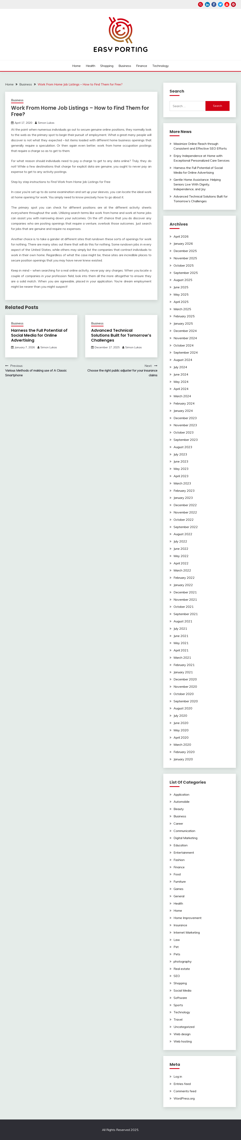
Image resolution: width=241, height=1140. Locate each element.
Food (177, 874)
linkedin (207, 4)
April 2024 (181, 389)
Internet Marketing (187, 932)
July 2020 (180, 716)
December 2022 (185, 505)
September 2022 (186, 527)
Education (181, 845)
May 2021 (181, 643)
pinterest (233, 4)
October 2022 (184, 520)
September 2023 (186, 440)
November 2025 (185, 258)
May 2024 (181, 382)
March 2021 (182, 657)
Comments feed (185, 1091)
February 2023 (184, 491)
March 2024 (182, 396)
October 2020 (184, 694)
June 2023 (181, 461)
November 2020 (185, 686)
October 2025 (184, 265)
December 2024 (185, 331)
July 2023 (180, 454)
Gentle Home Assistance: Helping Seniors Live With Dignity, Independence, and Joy (197, 184)
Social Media (182, 990)
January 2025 (183, 323)
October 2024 (184, 345)
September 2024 (186, 352)
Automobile (182, 802)
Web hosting (183, 1041)
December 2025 (185, 251)
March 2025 (182, 309)
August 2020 (183, 708)
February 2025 (184, 316)
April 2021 (181, 650)
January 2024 (183, 411)
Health (90, 66)
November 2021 (185, 599)
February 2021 (184, 665)
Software (180, 998)
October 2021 (184, 607)
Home (76, 66)
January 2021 (183, 672)
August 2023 (183, 447)
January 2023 (183, 498)
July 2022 (180, 541)
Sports (178, 1005)
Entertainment (184, 852)
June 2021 (181, 636)
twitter (220, 4)
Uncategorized (184, 1027)
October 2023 (184, 432)
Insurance (180, 925)
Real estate (182, 969)
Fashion (179, 860)
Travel (178, 1019)
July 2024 (180, 367)
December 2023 (185, 418)
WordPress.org (184, 1098)
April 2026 (181, 236)
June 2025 (181, 287)
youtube (226, 4)
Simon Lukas (46, 123)
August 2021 (183, 621)
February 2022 (184, 578)
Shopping (106, 66)
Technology (160, 66)
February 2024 (184, 403)
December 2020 (185, 679)
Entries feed (182, 1084)
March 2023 (182, 483)
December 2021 (185, 592)
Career (178, 823)
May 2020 (181, 730)
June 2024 (181, 374)
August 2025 (183, 280)
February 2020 (184, 752)
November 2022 (185, 512)
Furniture (180, 881)
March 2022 (182, 570)
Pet (176, 947)
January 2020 (183, 759)
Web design (182, 1034)
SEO (177, 976)
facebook (213, 4)
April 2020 (181, 737)
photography (183, 961)
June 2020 (181, 723)
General (179, 896)
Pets (177, 954)
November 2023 (185, 425)
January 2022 (183, 585)
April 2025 (181, 302)
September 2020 (186, 701)
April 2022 (181, 563)
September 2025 (186, 273)
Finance (141, 66)
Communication (184, 831)
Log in (178, 1076)
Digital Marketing (185, 838)
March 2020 (182, 745)
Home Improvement (188, 918)
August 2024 (183, 360)
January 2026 (183, 243)
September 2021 (186, 614)
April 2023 (181, 476)
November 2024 (185, 338)
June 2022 (181, 549)
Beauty (179, 809)
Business (125, 66)
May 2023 (181, 469)
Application (181, 794)
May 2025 (181, 294)
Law (177, 940)
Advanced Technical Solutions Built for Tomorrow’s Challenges (121, 335)
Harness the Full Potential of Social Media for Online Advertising (39, 335)
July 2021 (180, 628)
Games (178, 889)
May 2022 (181, 556)
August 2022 (183, 534)
